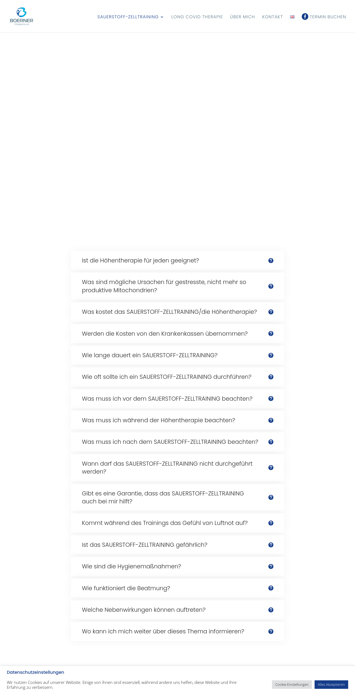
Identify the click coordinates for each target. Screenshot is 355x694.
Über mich (242, 17)
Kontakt (272, 17)
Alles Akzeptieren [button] (331, 684)
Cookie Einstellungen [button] (292, 684)
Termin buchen (328, 17)
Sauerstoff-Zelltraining (128, 17)
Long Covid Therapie (197, 17)
